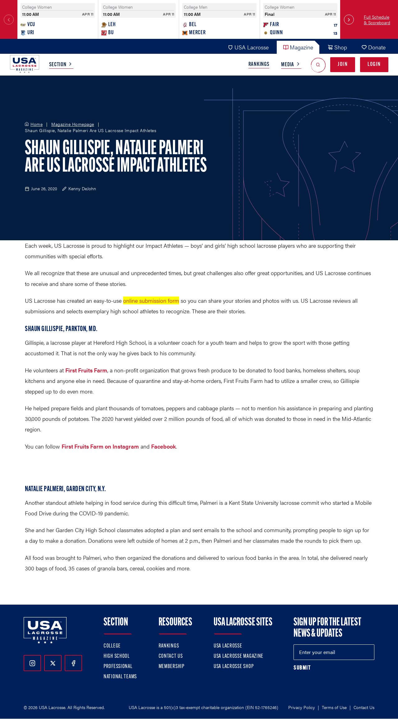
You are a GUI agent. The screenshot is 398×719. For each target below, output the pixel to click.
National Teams (120, 677)
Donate (373, 47)
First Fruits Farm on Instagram (100, 446)
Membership (171, 667)
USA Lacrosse (248, 47)
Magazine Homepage (72, 124)
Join (343, 64)
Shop (337, 47)
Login (374, 64)
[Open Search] (318, 65)
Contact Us (171, 656)
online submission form (151, 300)
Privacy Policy (301, 707)
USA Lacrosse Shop (233, 667)
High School (117, 656)
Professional (118, 667)
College (112, 646)
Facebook (163, 446)
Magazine (298, 47)
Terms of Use (334, 707)
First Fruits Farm (86, 370)
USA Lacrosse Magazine (238, 656)
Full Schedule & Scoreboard (377, 19)
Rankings (259, 64)
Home (36, 124)
